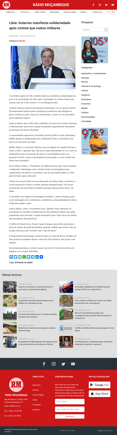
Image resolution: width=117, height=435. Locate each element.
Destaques (86, 99)
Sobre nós (11, 12)
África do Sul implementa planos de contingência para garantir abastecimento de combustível (93, 315)
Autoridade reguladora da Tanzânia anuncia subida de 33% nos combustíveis (92, 288)
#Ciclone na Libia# (24, 262)
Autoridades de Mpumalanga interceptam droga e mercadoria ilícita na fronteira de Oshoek (37, 343)
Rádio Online (40, 12)
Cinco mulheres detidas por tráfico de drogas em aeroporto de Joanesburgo (93, 302)
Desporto (85, 95)
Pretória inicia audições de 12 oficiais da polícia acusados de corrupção (37, 315)
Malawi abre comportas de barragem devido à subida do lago (36, 329)
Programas (54, 12)
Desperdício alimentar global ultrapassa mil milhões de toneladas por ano (35, 302)
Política (84, 112)
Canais (35, 400)
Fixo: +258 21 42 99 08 (13, 411)
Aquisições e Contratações (93, 73)
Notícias (26, 12)
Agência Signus (108, 430)
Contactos (97, 12)
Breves (84, 82)
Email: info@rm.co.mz (12, 406)
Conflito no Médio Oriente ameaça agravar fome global (94, 329)
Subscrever (69, 416)
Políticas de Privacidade (67, 430)
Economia (85, 103)
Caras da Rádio (70, 12)
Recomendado (88, 117)
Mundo (22, 41)
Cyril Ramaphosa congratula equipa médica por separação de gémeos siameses (94, 343)
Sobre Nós (37, 385)
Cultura (84, 90)
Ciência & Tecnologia (91, 86)
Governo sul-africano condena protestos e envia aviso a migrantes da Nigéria (35, 288)
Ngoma (84, 12)
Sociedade (86, 121)
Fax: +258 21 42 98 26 (12, 416)
